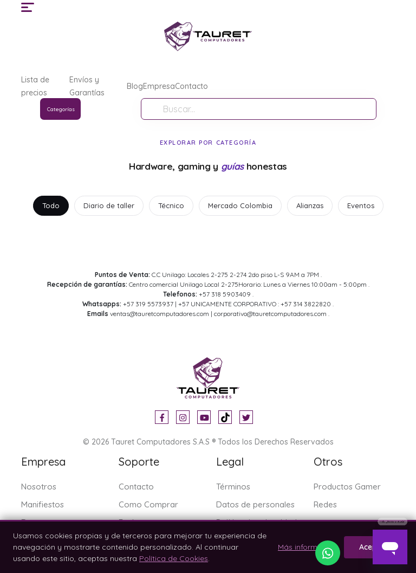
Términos (233, 486)
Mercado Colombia (240, 205)
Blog (135, 86)
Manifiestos (42, 504)
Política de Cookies (173, 558)
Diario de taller (108, 205)
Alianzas (309, 205)
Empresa (159, 86)
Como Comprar (148, 504)
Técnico (171, 205)
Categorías (61, 109)
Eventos (360, 205)
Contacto (191, 86)
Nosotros (38, 486)
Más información (307, 547)
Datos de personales (255, 504)
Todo (51, 205)
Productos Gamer (347, 486)
